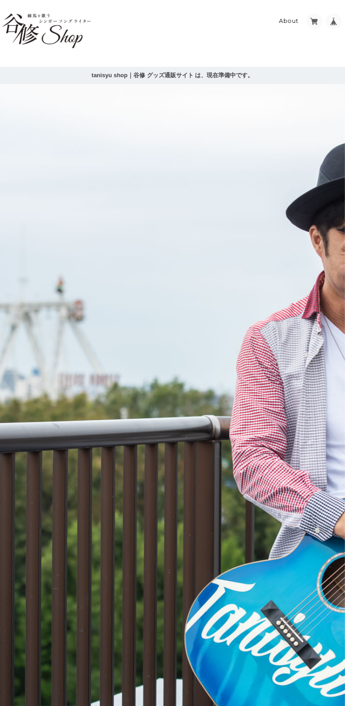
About (289, 21)
